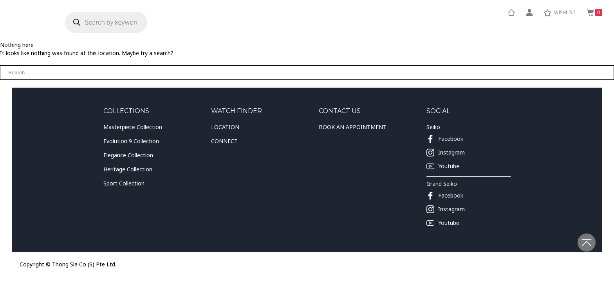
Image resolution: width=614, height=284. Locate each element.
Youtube (442, 166)
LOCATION (225, 127)
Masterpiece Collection (132, 127)
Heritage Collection (127, 169)
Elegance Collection (128, 155)
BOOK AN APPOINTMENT (352, 127)
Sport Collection (123, 183)
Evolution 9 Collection (131, 141)
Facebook (444, 139)
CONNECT (224, 141)
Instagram (445, 152)
